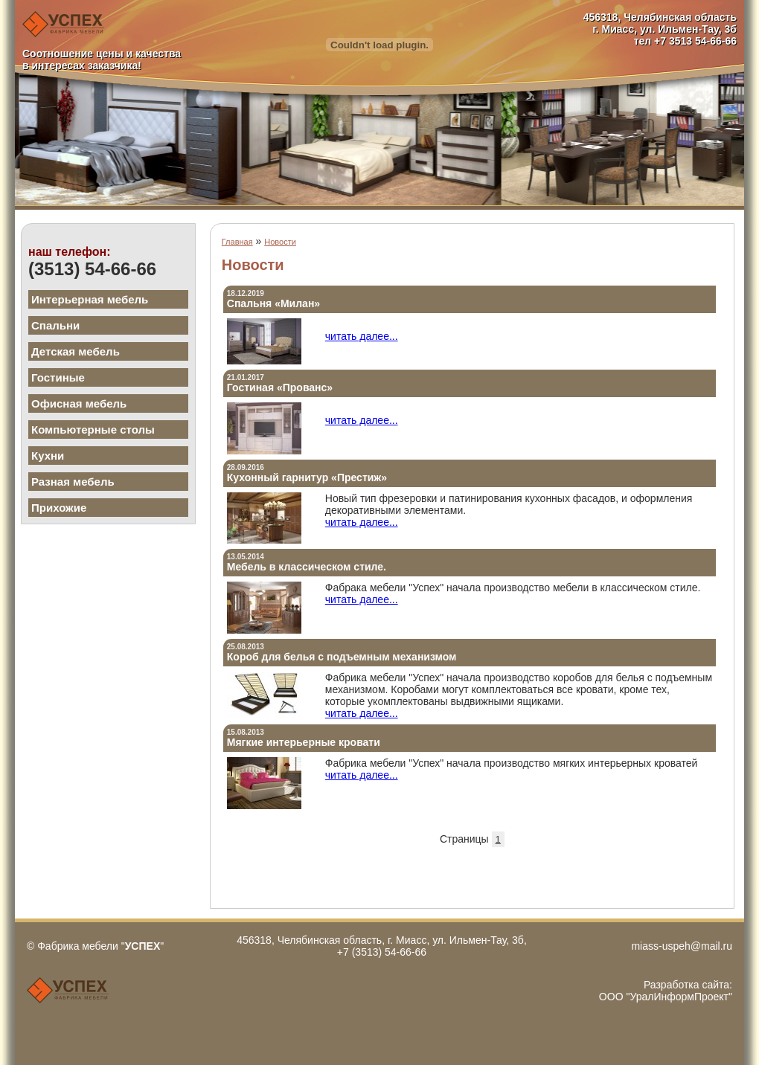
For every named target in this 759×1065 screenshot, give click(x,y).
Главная (237, 241)
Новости (280, 241)
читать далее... (361, 336)
